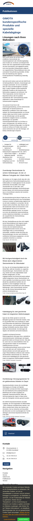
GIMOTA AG (6, 477)
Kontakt (6, 464)
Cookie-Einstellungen (9, 519)
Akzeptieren (23, 519)
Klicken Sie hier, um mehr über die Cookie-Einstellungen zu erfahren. (16, 514)
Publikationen (7, 478)
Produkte (5, 473)
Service (5, 475)
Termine (5, 480)
